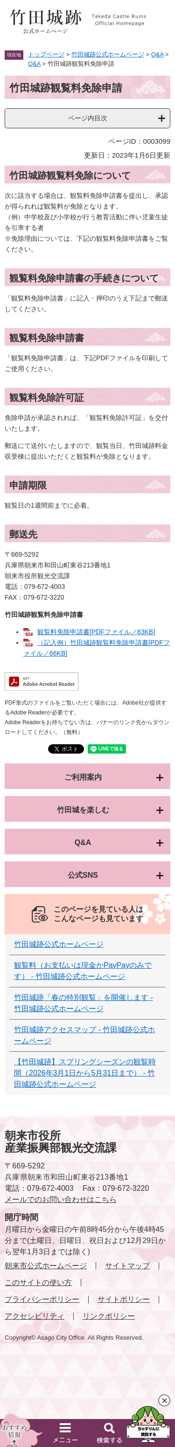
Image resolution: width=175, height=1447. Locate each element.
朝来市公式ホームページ (46, 1266)
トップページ (46, 54)
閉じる (164, 1400)
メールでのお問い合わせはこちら (61, 1199)
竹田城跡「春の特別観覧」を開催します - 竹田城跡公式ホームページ (83, 1003)
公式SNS (83, 875)
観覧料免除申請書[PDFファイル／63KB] (96, 632)
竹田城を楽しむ (83, 810)
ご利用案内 (83, 777)
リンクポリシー (109, 1316)
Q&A (157, 54)
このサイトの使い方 (38, 1282)
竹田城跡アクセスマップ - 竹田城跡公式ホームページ (84, 1035)
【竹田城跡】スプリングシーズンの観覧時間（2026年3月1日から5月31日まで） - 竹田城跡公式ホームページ (85, 1073)
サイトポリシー (124, 1299)
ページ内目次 (87, 118)
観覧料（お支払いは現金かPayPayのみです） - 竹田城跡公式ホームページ (83, 970)
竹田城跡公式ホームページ (107, 54)
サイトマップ (127, 1266)
